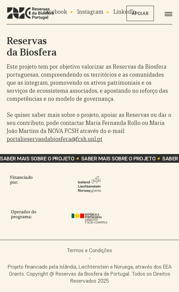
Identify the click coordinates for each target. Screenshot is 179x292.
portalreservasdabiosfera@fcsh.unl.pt (54, 139)
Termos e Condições (89, 250)
